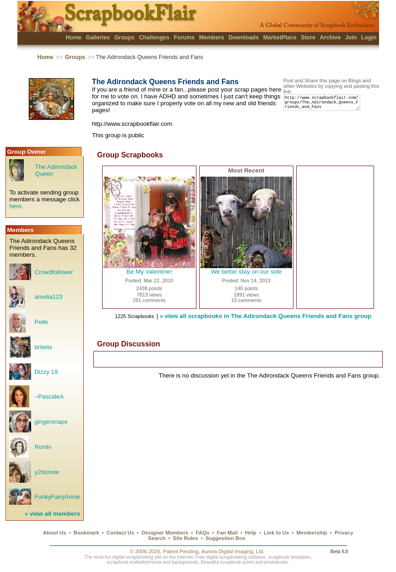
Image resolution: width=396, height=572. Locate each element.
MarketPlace (280, 37)
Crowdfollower (53, 272)
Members (211, 37)
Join (351, 37)
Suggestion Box (225, 538)
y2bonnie (46, 472)
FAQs (202, 532)
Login (369, 37)
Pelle (41, 321)
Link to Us (276, 532)
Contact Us (120, 532)
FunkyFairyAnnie (57, 496)
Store (308, 37)
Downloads (243, 37)
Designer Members (164, 532)
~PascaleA (49, 396)
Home (73, 37)
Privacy (344, 532)
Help (250, 532)
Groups (124, 37)
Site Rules (185, 538)
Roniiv (42, 446)
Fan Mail (227, 532)
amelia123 (48, 296)
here (15, 206)
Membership (312, 532)
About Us (54, 532)
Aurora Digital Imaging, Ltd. (233, 551)
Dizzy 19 (46, 371)
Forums (184, 37)
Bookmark (86, 532)
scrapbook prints (237, 562)
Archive (330, 37)
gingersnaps (50, 421)
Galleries (98, 37)
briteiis (43, 347)
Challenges (154, 37)
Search (156, 538)
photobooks (276, 562)
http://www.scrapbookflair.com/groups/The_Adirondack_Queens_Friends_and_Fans (326, 104)
